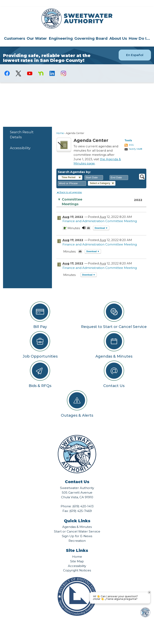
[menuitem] (14, 31)
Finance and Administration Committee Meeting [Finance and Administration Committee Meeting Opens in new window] (99, 214)
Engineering (61, 31)
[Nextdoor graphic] (41, 66)
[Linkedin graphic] (52, 66)
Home (60, 126)
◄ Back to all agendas (69, 185)
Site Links (77, 543)
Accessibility (20, 141)
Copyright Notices (77, 563)
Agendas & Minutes (77, 520)
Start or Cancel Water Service (77, 524)
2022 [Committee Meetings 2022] (138, 193)
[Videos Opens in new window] (88, 222)
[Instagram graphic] (63, 66)
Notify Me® (135, 142)
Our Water (37, 31)
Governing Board (91, 31)
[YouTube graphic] (29, 66)
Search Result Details (22, 127)
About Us (118, 31)
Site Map (77, 554)
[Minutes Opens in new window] (64, 222)
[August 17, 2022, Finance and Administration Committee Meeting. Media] (83, 222)
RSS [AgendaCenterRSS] (131, 137)
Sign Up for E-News (77, 529)
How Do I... (139, 31)
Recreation (77, 534)
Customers (14, 31)
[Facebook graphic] (7, 66)
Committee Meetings (69, 194)
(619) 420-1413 (83, 499)
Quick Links (77, 514)
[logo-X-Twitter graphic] (18, 67)
